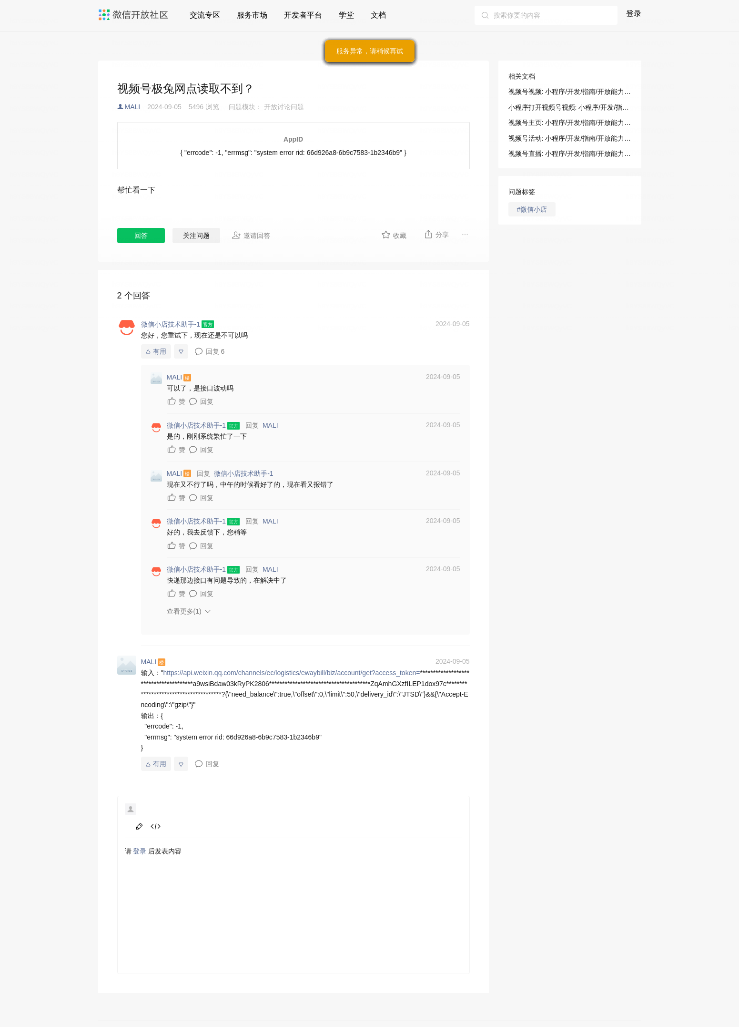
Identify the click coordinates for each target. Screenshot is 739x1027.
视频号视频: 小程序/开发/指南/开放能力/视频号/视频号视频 (569, 91)
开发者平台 (303, 15)
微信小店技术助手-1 (243, 473)
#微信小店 (532, 209)
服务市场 (252, 15)
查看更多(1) (184, 611)
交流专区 (205, 15)
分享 (436, 234)
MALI (133, 107)
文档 (378, 15)
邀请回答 (251, 235)
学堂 (346, 15)
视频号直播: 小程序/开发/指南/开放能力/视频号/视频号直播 (569, 153)
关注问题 (196, 235)
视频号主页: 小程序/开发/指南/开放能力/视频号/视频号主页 (569, 122)
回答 (141, 235)
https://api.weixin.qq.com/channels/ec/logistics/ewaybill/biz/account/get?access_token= (291, 673)
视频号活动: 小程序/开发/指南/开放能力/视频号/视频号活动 (569, 138)
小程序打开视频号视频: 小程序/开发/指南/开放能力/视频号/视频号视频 (569, 107)
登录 (633, 14)
